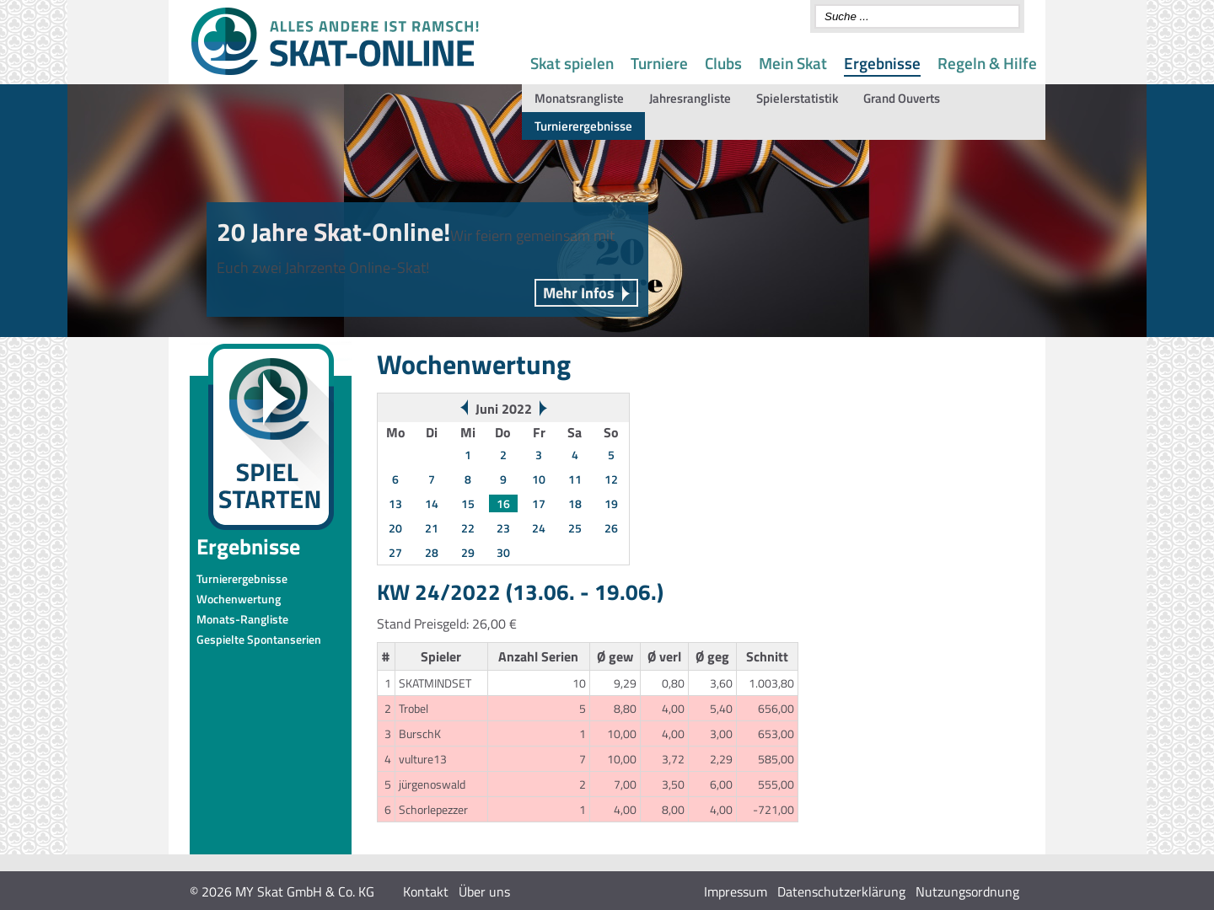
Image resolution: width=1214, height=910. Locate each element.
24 (538, 528)
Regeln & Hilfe (987, 63)
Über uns (484, 891)
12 (611, 479)
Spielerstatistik (797, 98)
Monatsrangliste (579, 98)
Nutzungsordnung (967, 891)
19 (611, 503)
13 (395, 503)
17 (538, 503)
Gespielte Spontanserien (258, 639)
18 (575, 503)
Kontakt (426, 891)
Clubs (723, 63)
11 (575, 479)
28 (431, 552)
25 (575, 528)
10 (538, 479)
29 (468, 552)
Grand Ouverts (901, 98)
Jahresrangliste (690, 98)
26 (611, 528)
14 (431, 503)
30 (503, 552)
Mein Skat (793, 63)
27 (395, 552)
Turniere (659, 63)
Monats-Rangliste (242, 619)
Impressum (735, 891)
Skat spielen (572, 63)
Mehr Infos (579, 292)
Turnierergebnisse (583, 126)
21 (431, 528)
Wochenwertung (238, 599)
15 (468, 503)
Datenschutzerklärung (841, 891)
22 (468, 528)
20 (395, 528)
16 (503, 503)
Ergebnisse (882, 63)
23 (503, 528)
